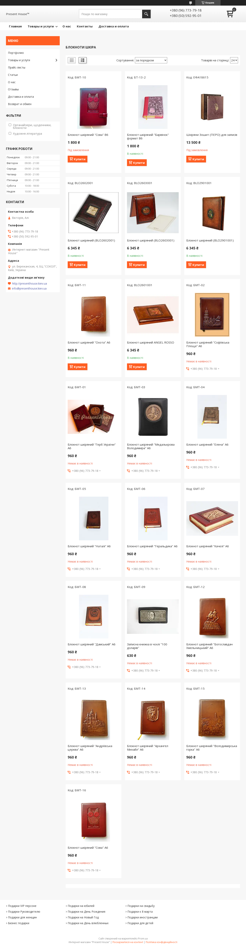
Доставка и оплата (114, 26)
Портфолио (16, 53)
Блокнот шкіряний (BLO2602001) (91, 240)
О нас (66, 26)
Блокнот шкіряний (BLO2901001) (210, 240)
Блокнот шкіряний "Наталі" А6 (89, 546)
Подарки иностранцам (142, 917)
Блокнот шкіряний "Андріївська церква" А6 (90, 747)
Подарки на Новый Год (83, 917)
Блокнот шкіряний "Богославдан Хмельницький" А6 (209, 646)
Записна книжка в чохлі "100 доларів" (147, 646)
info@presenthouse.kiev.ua (29, 288)
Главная (15, 26)
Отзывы (13, 89)
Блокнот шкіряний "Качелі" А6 (207, 546)
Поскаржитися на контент (127, 942)
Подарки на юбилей (81, 906)
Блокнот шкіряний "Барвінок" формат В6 (148, 136)
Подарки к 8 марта (140, 911)
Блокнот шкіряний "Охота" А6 (89, 342)
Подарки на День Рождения (86, 911)
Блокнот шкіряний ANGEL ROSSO (150, 342)
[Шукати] (146, 14)
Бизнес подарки (18, 923)
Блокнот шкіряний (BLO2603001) (150, 240)
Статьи (13, 75)
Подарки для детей (140, 923)
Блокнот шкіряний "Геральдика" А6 (152, 546)
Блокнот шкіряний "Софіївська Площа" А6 (207, 344)
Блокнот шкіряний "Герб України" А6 (92, 446)
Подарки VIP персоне (22, 906)
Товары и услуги (41, 26)
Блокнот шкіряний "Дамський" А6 (91, 644)
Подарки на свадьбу (141, 906)
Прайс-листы (16, 67)
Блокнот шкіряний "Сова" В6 (88, 134)
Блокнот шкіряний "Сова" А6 (88, 847)
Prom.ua (143, 938)
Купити (79, 159)
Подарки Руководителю (24, 911)
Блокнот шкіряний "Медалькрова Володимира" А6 (151, 446)
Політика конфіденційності (161, 942)
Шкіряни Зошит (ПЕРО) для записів (211, 134)
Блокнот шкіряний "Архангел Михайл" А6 (147, 747)
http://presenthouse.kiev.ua (29, 283)
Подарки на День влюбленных (88, 923)
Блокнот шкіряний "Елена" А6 (207, 444)
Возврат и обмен (19, 104)
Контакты (85, 26)
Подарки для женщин (22, 917)
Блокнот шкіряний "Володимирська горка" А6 (211, 747)
